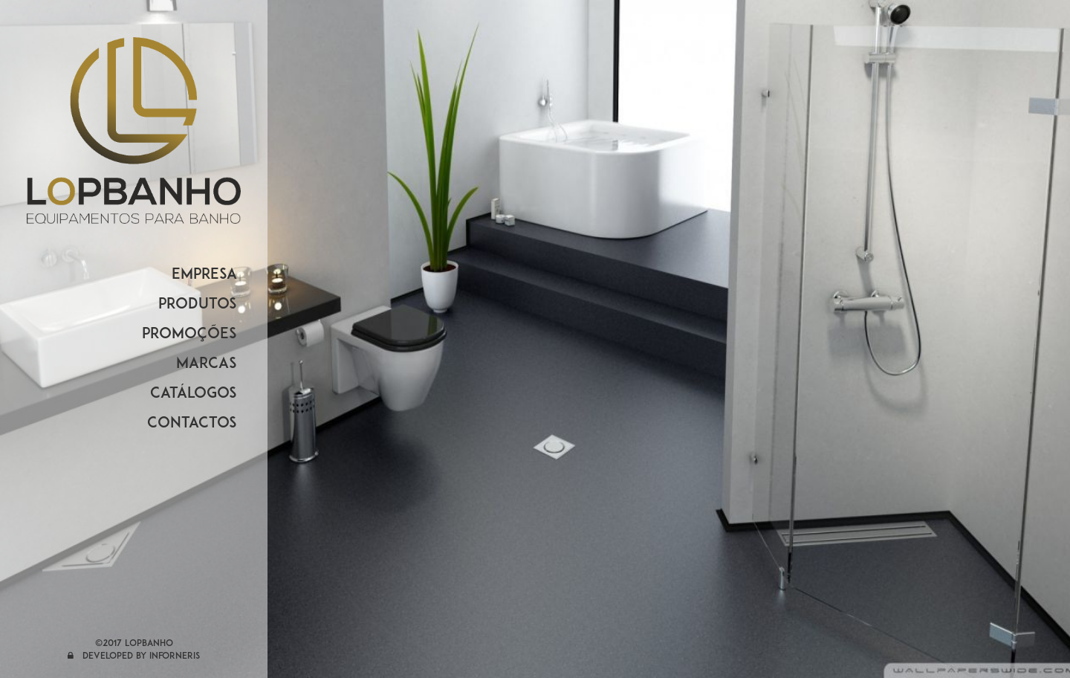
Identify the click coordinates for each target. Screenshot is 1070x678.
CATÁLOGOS (193, 394)
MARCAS (206, 364)
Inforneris (174, 656)
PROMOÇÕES (189, 334)
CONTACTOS (192, 423)
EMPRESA (204, 275)
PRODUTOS (197, 304)
